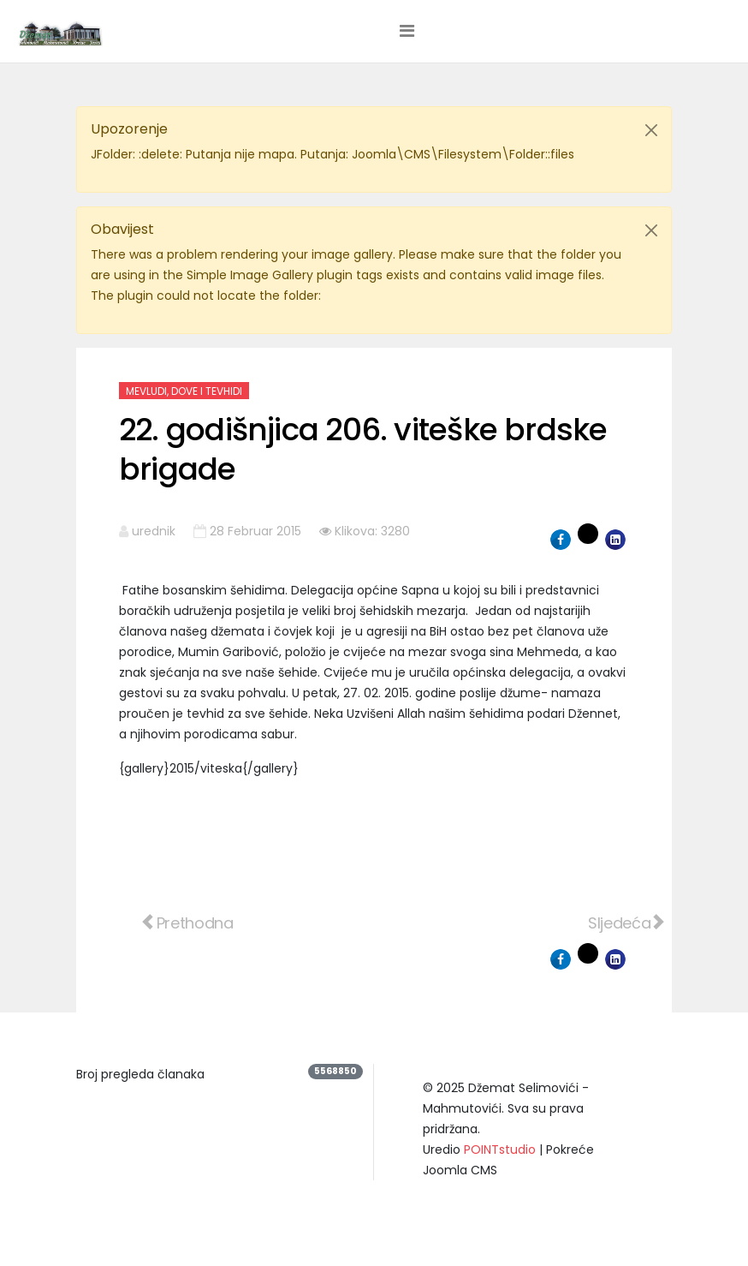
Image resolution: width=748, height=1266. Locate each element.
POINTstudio (500, 1149)
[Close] (651, 130)
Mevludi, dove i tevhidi (184, 391)
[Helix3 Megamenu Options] (407, 31)
